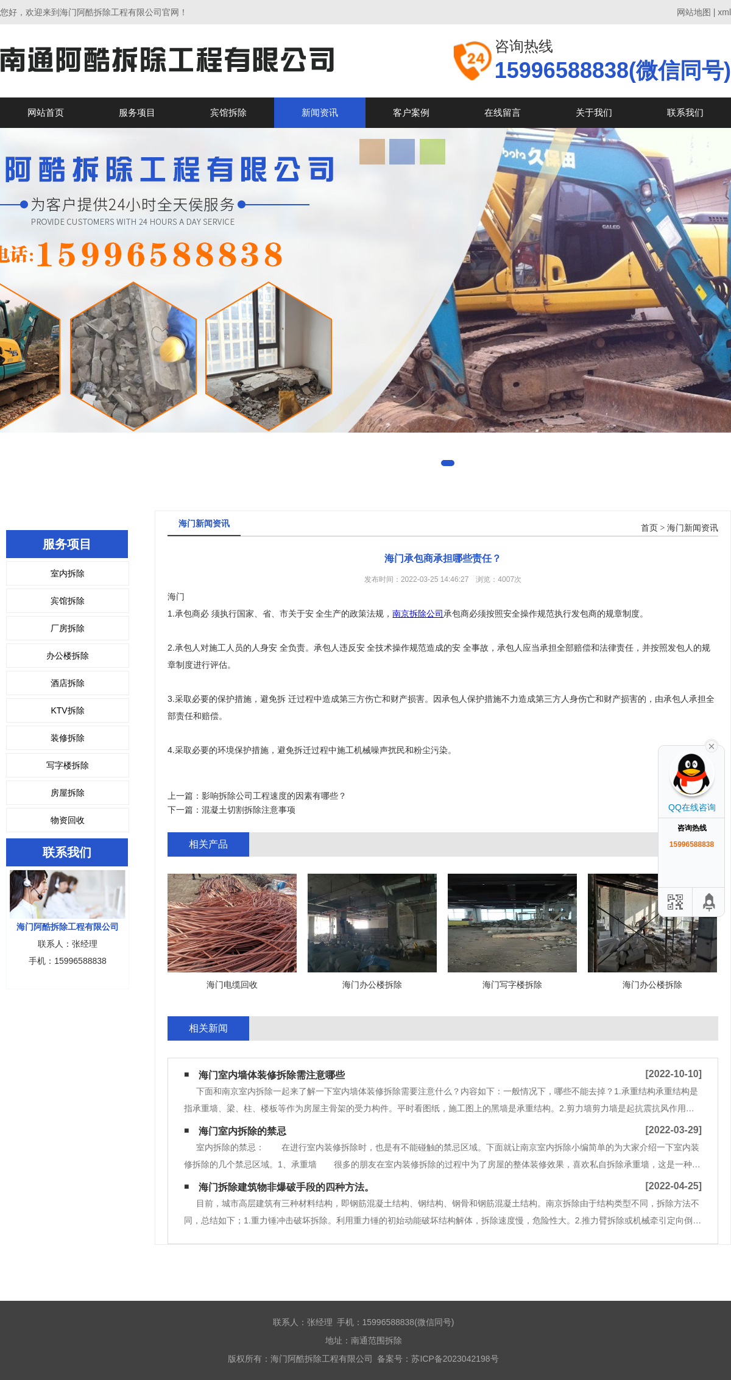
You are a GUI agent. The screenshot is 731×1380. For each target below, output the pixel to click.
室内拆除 (68, 573)
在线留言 (502, 112)
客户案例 (411, 112)
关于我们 (594, 112)
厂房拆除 (68, 628)
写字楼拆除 (67, 765)
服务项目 (137, 112)
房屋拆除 (68, 793)
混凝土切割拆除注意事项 (248, 810)
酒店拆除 (68, 683)
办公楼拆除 (67, 655)
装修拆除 (68, 738)
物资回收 (68, 820)
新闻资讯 (320, 112)
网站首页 (45, 112)
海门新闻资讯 (692, 528)
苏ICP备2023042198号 (454, 1359)
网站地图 (694, 12)
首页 (649, 528)
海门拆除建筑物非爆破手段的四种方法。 (286, 1187)
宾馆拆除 (228, 112)
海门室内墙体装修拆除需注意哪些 (272, 1075)
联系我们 (685, 112)
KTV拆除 (67, 710)
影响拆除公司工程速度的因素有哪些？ (274, 796)
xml (724, 12)
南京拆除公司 (417, 613)
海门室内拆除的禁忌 (242, 1131)
